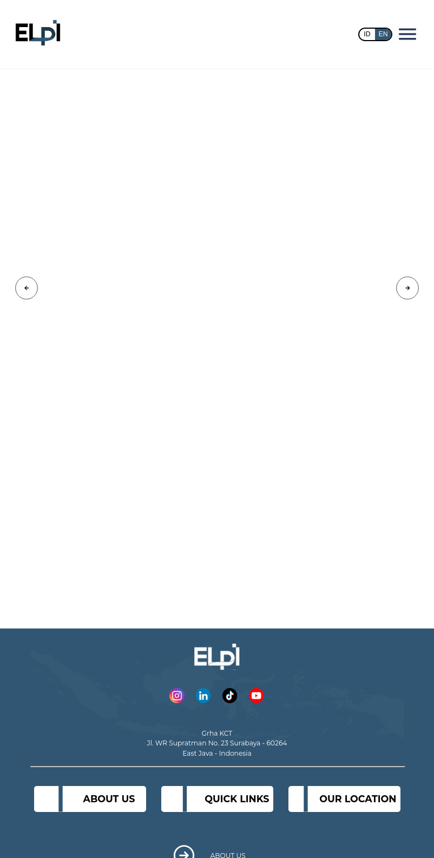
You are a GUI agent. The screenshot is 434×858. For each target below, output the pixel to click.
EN (383, 34)
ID (367, 34)
